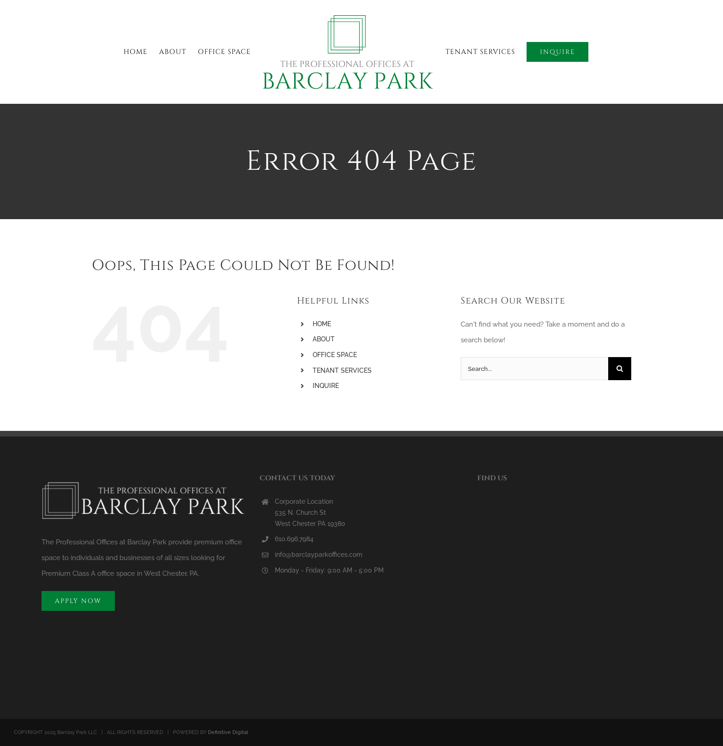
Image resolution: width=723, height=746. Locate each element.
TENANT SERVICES (342, 370)
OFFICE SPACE (335, 354)
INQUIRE (326, 385)
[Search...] (534, 368)
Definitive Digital (228, 732)
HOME (322, 324)
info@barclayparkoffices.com (318, 554)
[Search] (619, 368)
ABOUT (324, 339)
